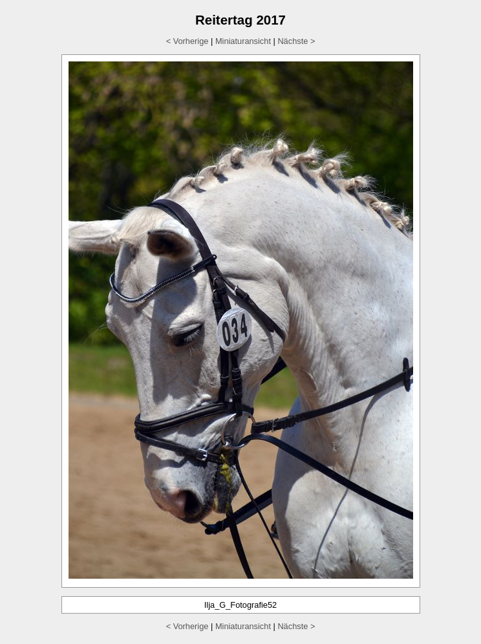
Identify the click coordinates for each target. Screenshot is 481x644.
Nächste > (296, 41)
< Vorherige (187, 41)
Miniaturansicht (243, 41)
